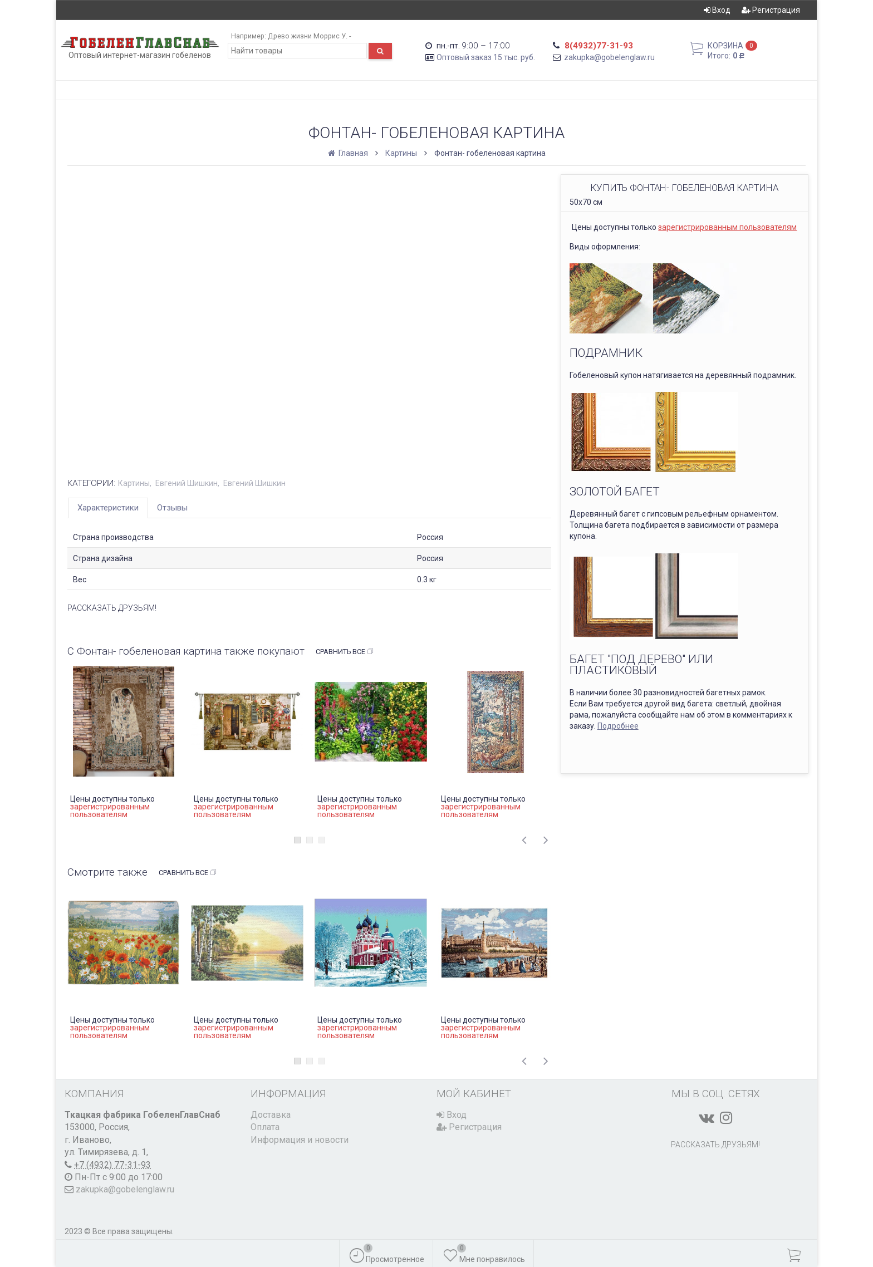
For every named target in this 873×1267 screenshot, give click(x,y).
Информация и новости (300, 1140)
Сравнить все (345, 651)
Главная (349, 153)
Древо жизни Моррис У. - (309, 36)
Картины (401, 153)
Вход (717, 10)
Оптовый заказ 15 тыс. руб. (485, 57)
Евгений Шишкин (186, 483)
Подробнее (618, 725)
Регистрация (771, 10)
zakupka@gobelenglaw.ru (609, 57)
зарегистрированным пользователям (727, 227)
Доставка (271, 1114)
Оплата (265, 1127)
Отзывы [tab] (172, 508)
